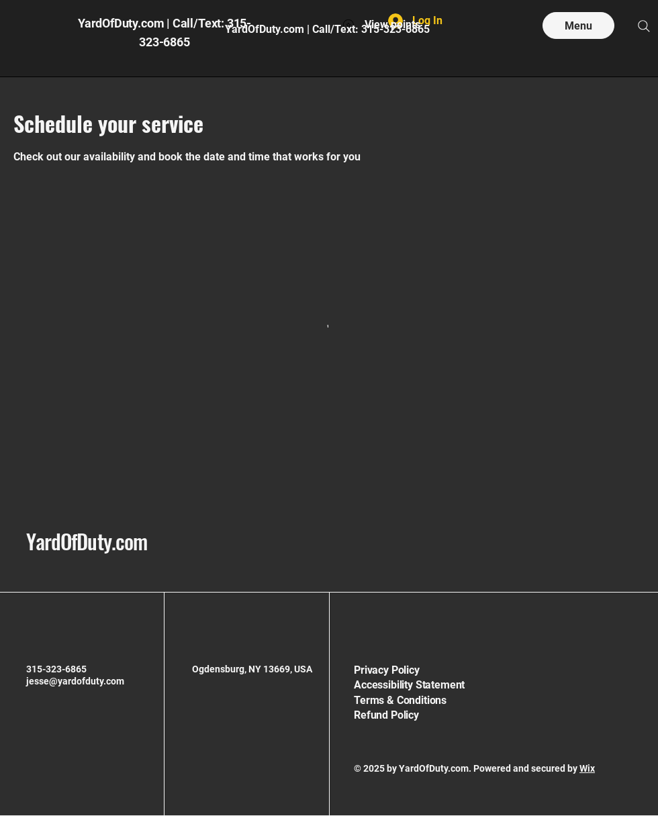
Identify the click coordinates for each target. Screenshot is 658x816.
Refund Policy (386, 715)
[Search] (644, 26)
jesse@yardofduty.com (75, 681)
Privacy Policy (387, 670)
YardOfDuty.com (86, 540)
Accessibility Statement (409, 684)
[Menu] (578, 25)
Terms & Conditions (400, 700)
